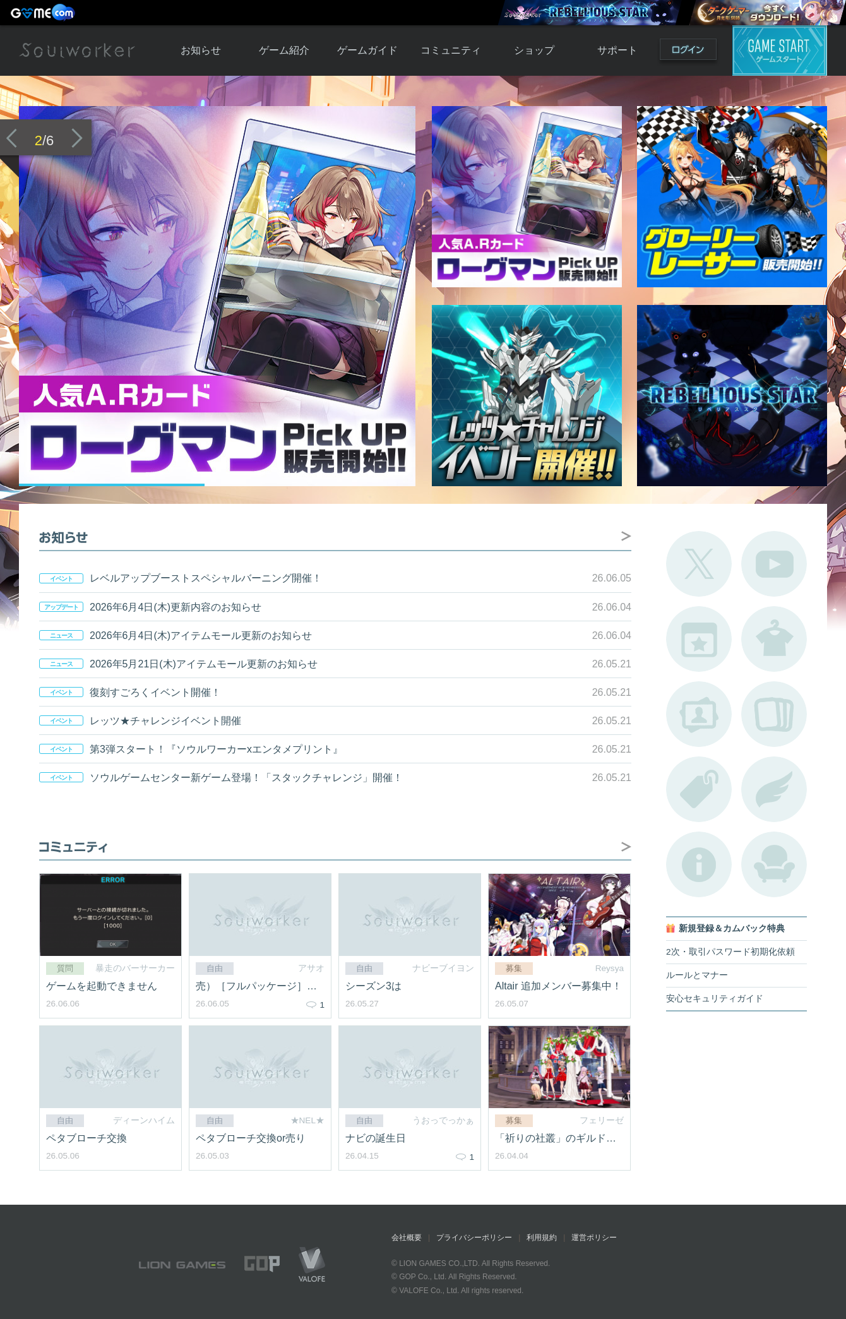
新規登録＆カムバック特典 (732, 928)
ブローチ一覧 (774, 789)
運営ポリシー (594, 1237)
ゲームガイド (367, 50)
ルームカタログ (774, 864)
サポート (617, 50)
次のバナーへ (77, 138)
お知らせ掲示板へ (626, 536)
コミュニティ (450, 50)
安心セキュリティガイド (714, 998)
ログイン (688, 52)
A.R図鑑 (774, 714)
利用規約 (542, 1237)
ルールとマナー (697, 975)
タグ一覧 (699, 789)
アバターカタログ (774, 639)
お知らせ (201, 50)
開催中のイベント (699, 639)
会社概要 (406, 1237)
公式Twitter (699, 564)
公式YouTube (774, 564)
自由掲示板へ (626, 847)
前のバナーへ (11, 138)
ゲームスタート (779, 50)
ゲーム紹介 (284, 50)
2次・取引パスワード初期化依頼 (730, 952)
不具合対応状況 (699, 864)
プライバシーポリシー (474, 1237)
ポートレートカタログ (699, 714)
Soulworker (77, 50)
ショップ (534, 50)
